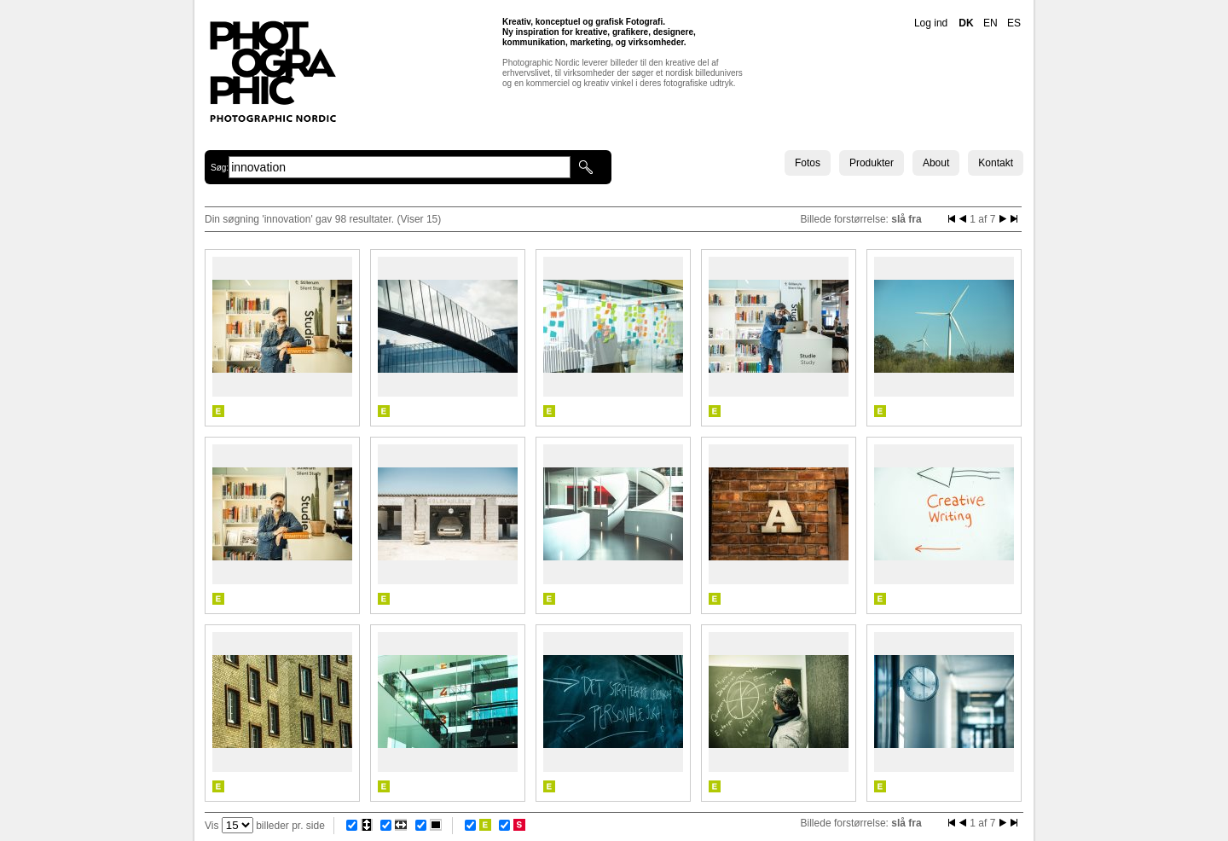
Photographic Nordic (272, 71)
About (936, 163)
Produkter (871, 163)
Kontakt (995, 163)
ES (1014, 23)
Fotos (807, 163)
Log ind (930, 23)
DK (966, 23)
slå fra (906, 219)
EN (990, 23)
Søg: (220, 167)
